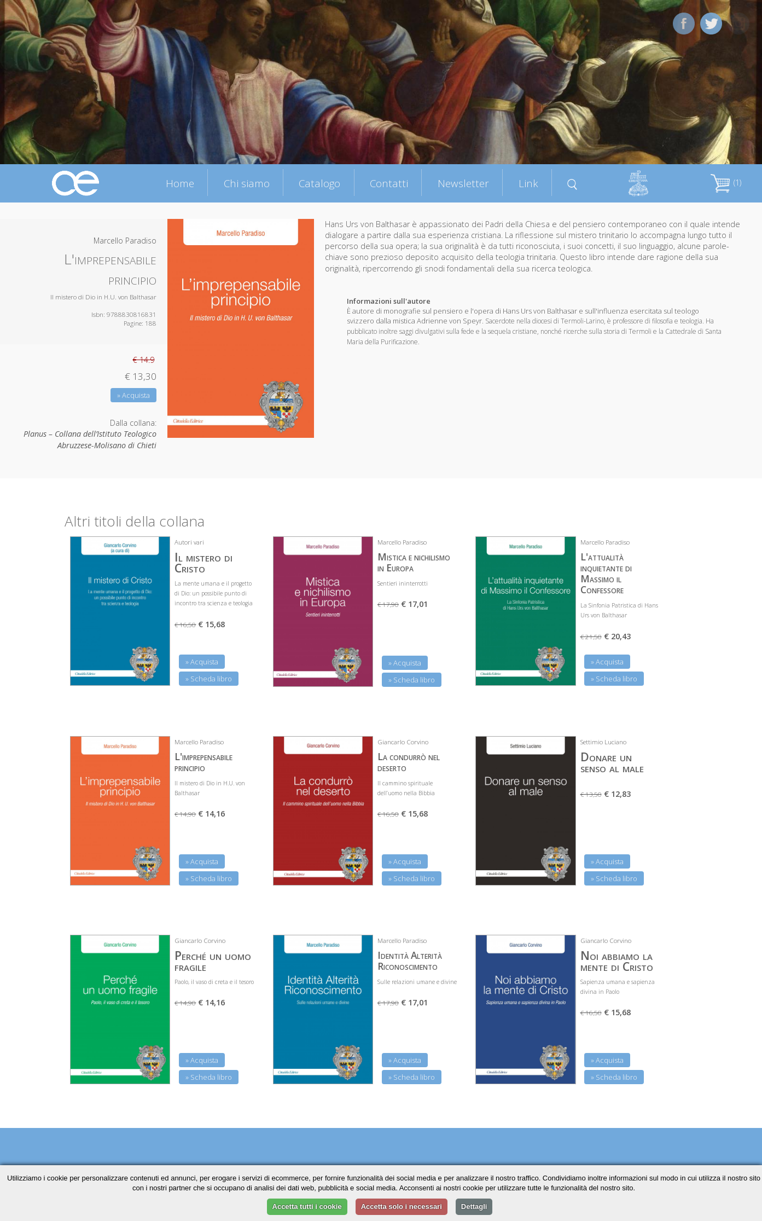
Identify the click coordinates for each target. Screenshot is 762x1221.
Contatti (389, 183)
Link (528, 183)
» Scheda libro (208, 679)
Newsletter (463, 183)
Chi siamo (247, 183)
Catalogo (319, 183)
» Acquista (133, 395)
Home (180, 183)
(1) (726, 182)
